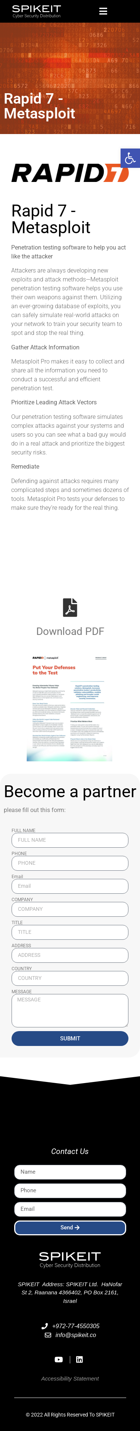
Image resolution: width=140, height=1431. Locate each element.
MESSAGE (22, 992)
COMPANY (22, 899)
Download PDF (70, 631)
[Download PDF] (70, 607)
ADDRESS (21, 945)
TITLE (17, 922)
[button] (130, 158)
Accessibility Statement (70, 1378)
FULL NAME (23, 830)
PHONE (19, 853)
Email (17, 876)
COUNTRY (22, 969)
